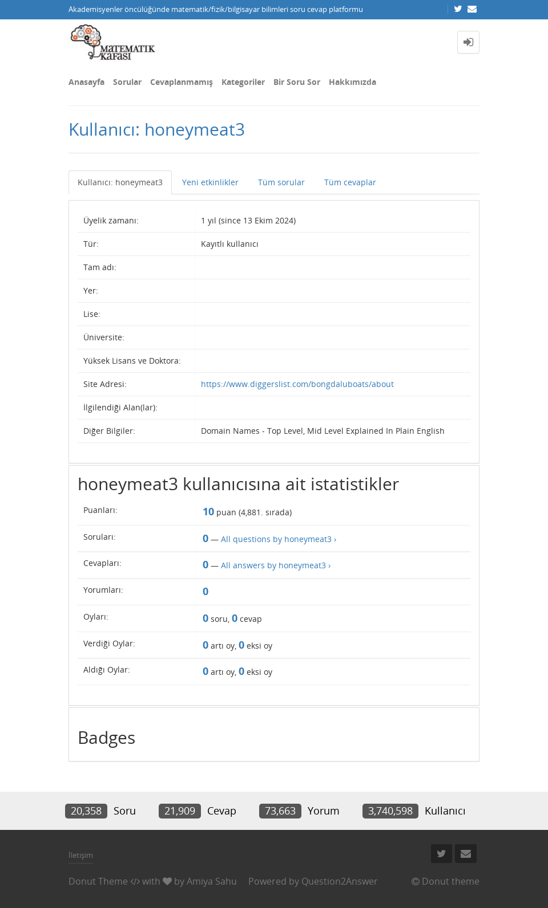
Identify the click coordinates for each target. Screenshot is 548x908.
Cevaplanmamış (181, 81)
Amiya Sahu (212, 881)
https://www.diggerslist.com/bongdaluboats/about (297, 383)
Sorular (127, 81)
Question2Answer (339, 881)
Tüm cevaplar (350, 182)
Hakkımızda (352, 81)
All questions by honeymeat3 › (278, 539)
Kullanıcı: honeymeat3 (120, 182)
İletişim (80, 855)
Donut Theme (98, 881)
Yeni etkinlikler (210, 182)
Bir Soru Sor (296, 81)
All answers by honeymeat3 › (276, 565)
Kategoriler (243, 81)
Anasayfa (86, 81)
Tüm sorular (281, 182)
